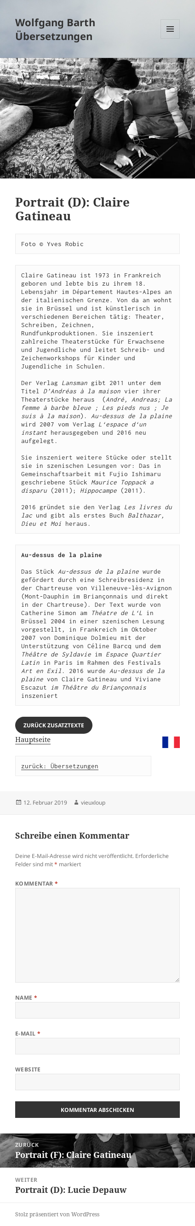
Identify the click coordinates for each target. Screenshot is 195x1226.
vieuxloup (93, 802)
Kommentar (36, 883)
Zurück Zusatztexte (53, 725)
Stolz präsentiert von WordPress (57, 1214)
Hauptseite (33, 739)
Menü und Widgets (170, 38)
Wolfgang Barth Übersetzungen (55, 29)
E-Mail (28, 1033)
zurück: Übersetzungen (59, 766)
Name (26, 998)
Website (28, 1069)
